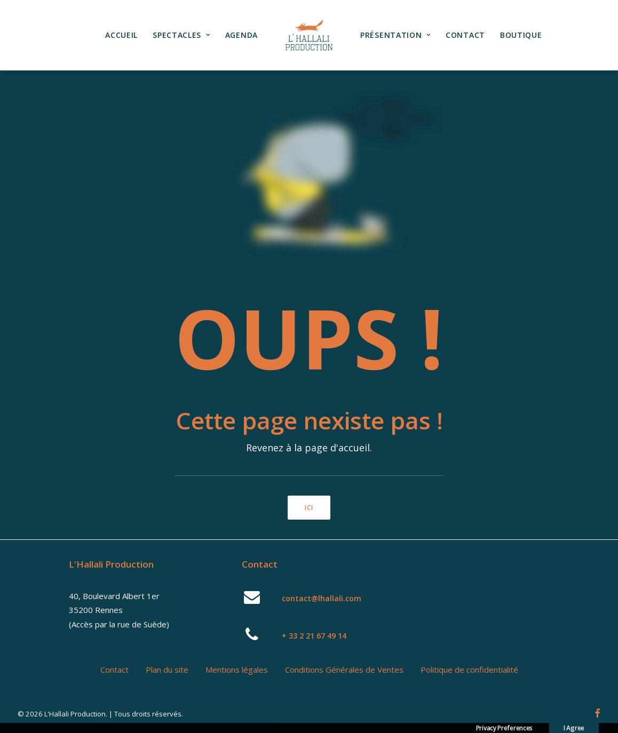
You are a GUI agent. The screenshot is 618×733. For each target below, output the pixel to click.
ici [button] (309, 507)
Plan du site (167, 669)
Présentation (395, 35)
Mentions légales (236, 669)
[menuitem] (121, 35)
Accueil (121, 35)
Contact (465, 35)
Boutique (521, 35)
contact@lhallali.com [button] (321, 598)
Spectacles (181, 35)
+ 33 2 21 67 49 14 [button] (314, 636)
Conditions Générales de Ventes (344, 669)
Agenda (241, 35)
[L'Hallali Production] (309, 35)
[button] (252, 600)
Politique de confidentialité (469, 669)
